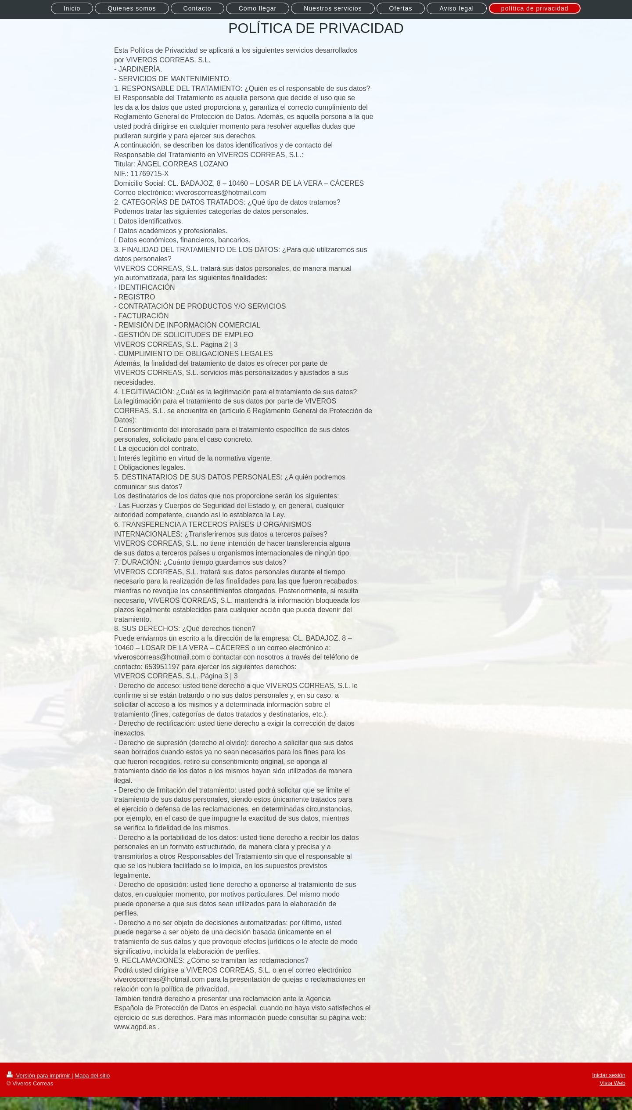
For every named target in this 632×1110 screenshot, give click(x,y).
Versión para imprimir (39, 1075)
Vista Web (612, 1083)
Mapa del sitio (92, 1075)
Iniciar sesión (608, 1075)
